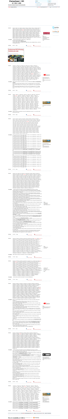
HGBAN (55, 4)
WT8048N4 (49, 5)
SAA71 (53, 4)
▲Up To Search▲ (48, 413)
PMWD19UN (49, 4)
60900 (55, 3)
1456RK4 (49, 3)
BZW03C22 (52, 3)
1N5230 (52, 5)
